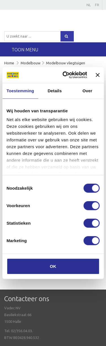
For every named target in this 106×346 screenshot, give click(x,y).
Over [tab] (87, 90)
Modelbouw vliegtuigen (65, 63)
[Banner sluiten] (97, 75)
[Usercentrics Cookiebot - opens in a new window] (65, 75)
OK (53, 266)
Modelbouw (30, 63)
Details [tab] (54, 90)
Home (9, 63)
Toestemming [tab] (20, 90)
